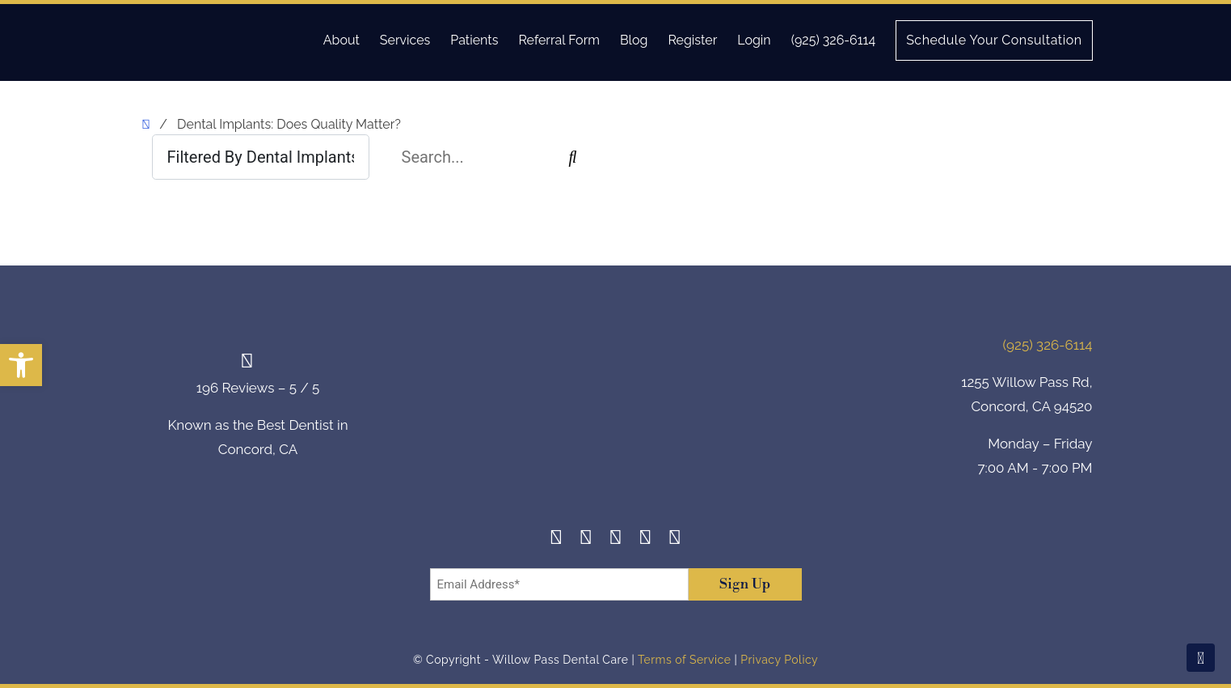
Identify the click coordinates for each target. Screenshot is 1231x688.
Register (692, 40)
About (341, 40)
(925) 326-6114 (833, 40)
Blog (633, 40)
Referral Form (559, 40)
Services (405, 40)
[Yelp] (645, 539)
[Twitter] (615, 539)
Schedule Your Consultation (993, 40)
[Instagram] (586, 539)
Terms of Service (684, 659)
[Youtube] (675, 539)
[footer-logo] (616, 409)
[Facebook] (556, 539)
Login (753, 40)
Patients (474, 40)
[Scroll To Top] (1201, 657)
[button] (21, 365)
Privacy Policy (779, 659)
